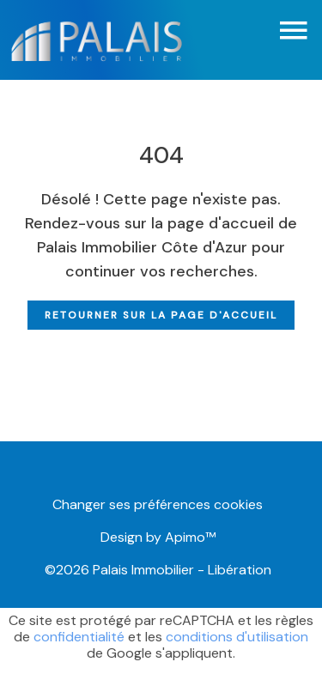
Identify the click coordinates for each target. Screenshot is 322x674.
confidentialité (79, 637)
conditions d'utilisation (237, 637)
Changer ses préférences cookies (157, 504)
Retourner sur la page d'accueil (161, 315)
